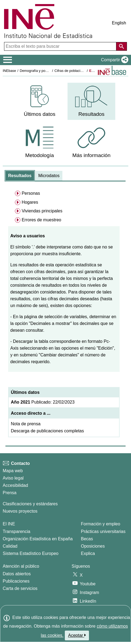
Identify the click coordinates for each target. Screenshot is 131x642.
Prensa (10, 492)
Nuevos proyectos (20, 511)
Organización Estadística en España (38, 538)
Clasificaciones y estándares (30, 504)
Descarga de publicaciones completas (47, 431)
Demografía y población (38, 71)
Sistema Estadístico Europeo (30, 553)
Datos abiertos (17, 573)
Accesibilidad (15, 485)
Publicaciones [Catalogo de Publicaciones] (16, 581)
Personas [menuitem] (31, 193)
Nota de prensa (25, 423)
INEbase (9, 71)
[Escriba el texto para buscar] (60, 46)
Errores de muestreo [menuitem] (41, 220)
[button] (113, 60)
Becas (87, 538)
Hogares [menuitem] (30, 202)
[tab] (19, 176)
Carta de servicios (20, 588)
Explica (88, 553)
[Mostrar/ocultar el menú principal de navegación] (8, 60)
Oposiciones (93, 546)
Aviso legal (13, 478)
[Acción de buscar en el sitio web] (121, 46)
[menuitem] (39, 101)
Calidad (10, 546)
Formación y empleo (100, 524)
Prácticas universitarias (103, 531)
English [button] (119, 23)
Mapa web (13, 470)
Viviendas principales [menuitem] (42, 211)
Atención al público (21, 566)
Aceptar (77, 635)
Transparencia (16, 531)
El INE (9, 524)
